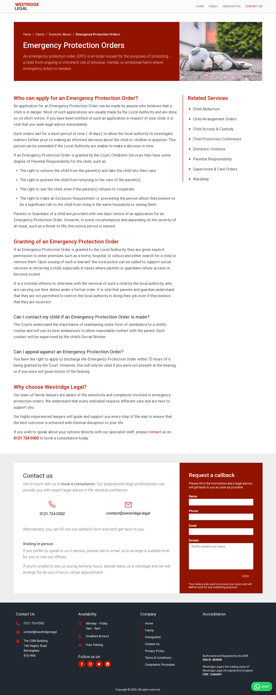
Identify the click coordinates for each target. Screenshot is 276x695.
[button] (81, 664)
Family (213, 6)
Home (200, 6)
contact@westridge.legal (40, 632)
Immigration (232, 6)
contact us (157, 432)
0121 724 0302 (34, 623)
